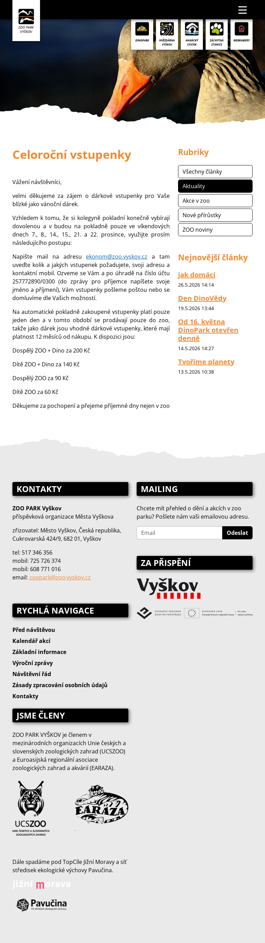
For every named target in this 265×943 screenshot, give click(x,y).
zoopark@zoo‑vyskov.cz (60, 577)
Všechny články (202, 171)
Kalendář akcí (31, 641)
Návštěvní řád (31, 674)
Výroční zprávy (32, 663)
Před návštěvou (33, 630)
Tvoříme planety (206, 361)
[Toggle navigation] (243, 10)
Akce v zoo (196, 200)
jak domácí (196, 274)
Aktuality (194, 186)
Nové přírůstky (202, 215)
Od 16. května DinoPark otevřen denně (208, 330)
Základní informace (39, 652)
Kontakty (25, 696)
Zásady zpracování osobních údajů (60, 685)
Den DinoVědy (202, 298)
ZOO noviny (198, 229)
